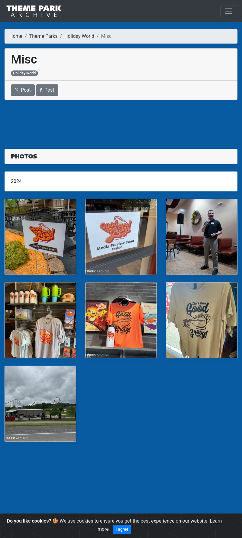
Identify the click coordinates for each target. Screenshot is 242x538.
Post (23, 90)
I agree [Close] (122, 529)
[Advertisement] (121, 120)
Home (15, 36)
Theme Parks (43, 36)
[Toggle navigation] (228, 11)
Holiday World (79, 36)
